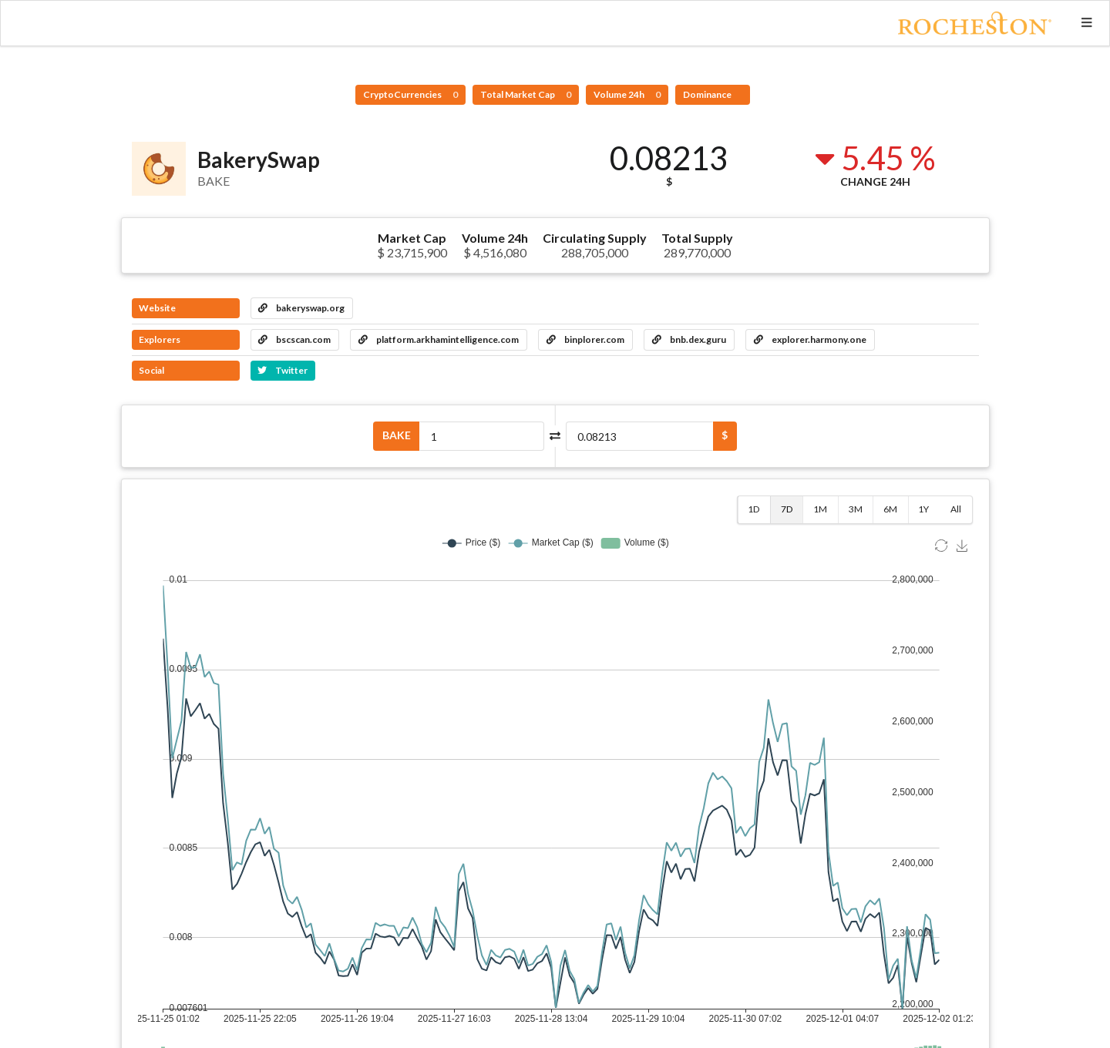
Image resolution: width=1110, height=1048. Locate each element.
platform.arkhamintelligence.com (438, 339)
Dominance (708, 94)
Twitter (282, 370)
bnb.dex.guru (689, 339)
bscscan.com (294, 339)
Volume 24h (627, 94)
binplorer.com (585, 339)
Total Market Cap (525, 94)
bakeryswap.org (301, 308)
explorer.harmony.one (810, 339)
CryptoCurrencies (410, 94)
